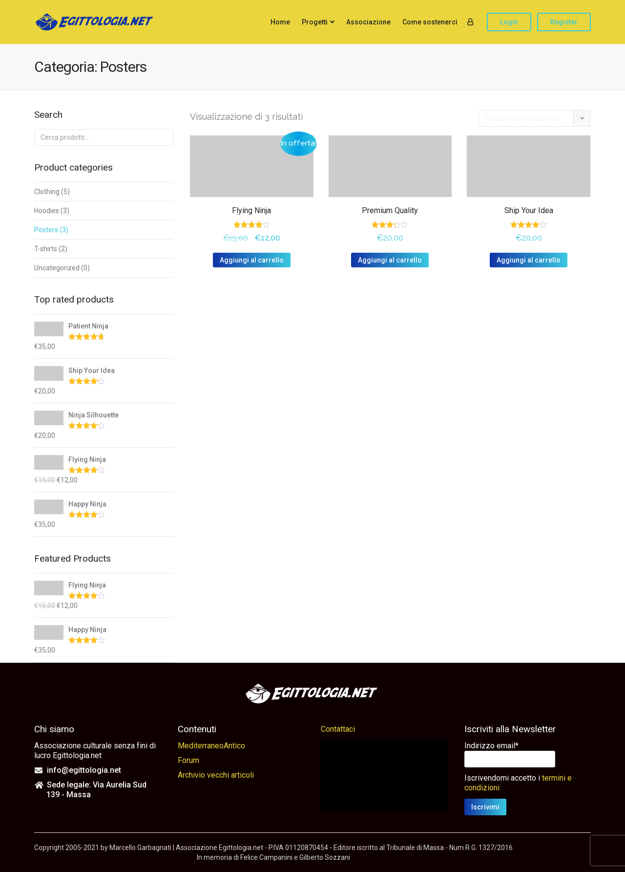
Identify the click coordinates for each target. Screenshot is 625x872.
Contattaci (338, 729)
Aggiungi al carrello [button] (252, 260)
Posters (46, 230)
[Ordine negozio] (535, 118)
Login (509, 22)
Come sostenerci (430, 22)
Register (564, 22)
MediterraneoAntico (211, 745)
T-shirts (45, 249)
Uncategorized (57, 268)
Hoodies (46, 211)
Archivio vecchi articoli (216, 775)
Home (280, 22)
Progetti (315, 22)
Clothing (47, 192)
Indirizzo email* (491, 745)
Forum (188, 760)
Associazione (368, 22)
